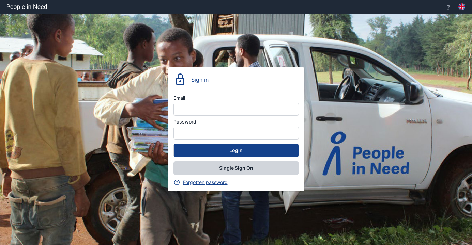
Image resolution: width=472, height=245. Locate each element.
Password (184, 122)
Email (179, 98)
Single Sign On (236, 168)
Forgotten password (205, 182)
